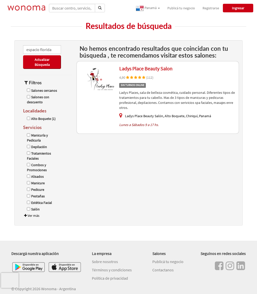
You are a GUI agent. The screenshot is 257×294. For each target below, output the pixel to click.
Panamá (148, 8)
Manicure (36, 183)
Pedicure (35, 189)
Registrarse (211, 8)
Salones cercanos (42, 90)
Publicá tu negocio (181, 8)
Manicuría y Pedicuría (37, 138)
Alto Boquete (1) (41, 118)
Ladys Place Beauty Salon (145, 68)
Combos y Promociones (37, 167)
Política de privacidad (110, 278)
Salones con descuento (38, 99)
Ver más (31, 215)
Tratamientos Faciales (39, 156)
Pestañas (36, 196)
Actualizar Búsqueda (42, 62)
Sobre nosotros (105, 261)
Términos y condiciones (112, 269)
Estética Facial (39, 202)
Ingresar (238, 8)
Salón (33, 209)
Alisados (35, 176)
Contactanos (163, 269)
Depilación (37, 147)
